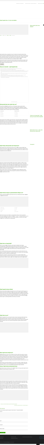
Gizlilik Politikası (1, 438)
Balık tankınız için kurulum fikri (14, 438)
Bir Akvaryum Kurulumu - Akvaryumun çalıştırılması (31, 3)
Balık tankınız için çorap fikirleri (19, 3)
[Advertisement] (14, 30)
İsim (1, 420)
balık (8, 35)
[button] (43, 24)
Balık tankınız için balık (40, 3)
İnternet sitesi (2, 428)
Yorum (1, 411)
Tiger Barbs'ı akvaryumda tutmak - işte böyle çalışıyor (21, 405)
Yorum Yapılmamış (13, 35)
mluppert (2, 35)
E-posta (1, 424)
